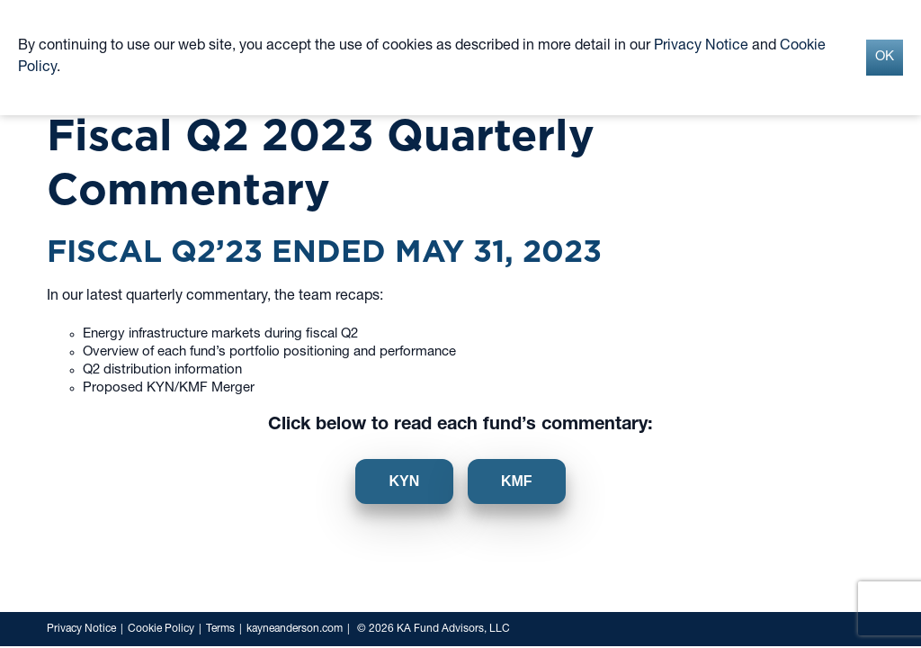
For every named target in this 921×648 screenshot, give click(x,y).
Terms (220, 629)
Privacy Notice (81, 629)
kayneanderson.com (294, 629)
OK (884, 57)
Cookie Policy (161, 629)
